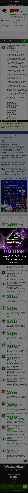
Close (27, 229)
